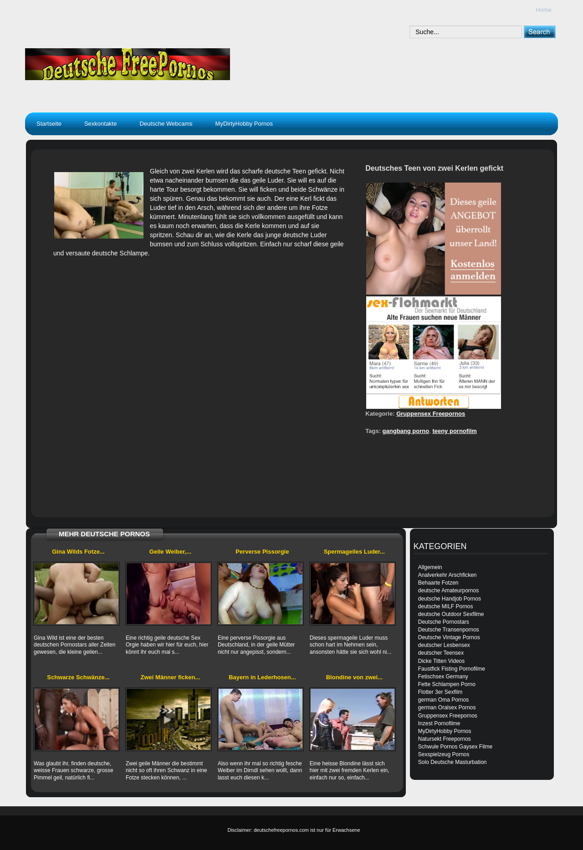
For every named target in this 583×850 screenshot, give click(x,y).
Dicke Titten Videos (441, 661)
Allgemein (430, 567)
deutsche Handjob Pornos (449, 599)
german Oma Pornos (443, 700)
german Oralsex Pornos (447, 707)
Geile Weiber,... (170, 551)
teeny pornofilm (454, 431)
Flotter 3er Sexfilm (440, 692)
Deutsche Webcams (165, 123)
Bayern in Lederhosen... (262, 677)
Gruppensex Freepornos (430, 413)
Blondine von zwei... (354, 677)
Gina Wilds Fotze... (78, 551)
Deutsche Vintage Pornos (449, 637)
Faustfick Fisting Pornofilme (451, 669)
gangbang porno (406, 431)
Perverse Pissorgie (262, 551)
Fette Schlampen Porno (447, 684)
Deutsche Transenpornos (448, 629)
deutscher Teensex (441, 653)
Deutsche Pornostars (443, 622)
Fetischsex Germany (443, 676)
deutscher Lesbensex (444, 645)
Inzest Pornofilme (439, 723)
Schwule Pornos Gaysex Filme (455, 746)
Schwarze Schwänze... (78, 677)
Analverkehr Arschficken (447, 575)
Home (544, 9)
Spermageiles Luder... (354, 551)
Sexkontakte (100, 123)
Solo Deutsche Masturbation (452, 762)
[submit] (539, 31)
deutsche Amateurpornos (448, 590)
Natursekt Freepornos (444, 739)
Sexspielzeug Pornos (444, 754)
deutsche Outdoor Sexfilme (451, 614)
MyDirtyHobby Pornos (244, 123)
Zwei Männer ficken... (170, 677)
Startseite (48, 123)
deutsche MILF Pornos (445, 606)
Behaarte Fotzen (438, 583)
